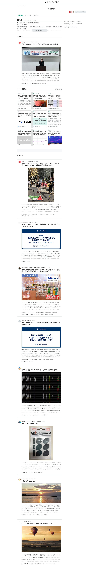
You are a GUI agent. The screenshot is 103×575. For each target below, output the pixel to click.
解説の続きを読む (39, 30)
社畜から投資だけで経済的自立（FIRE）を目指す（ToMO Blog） (34, 267)
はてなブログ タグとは (68, 23)
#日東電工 (29, 83)
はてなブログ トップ (21, 5)
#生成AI (30, 361)
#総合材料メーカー (31, 312)
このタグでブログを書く (80, 11)
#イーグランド (25, 563)
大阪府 (30, 26)
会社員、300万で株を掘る (27, 320)
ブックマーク (21, 93)
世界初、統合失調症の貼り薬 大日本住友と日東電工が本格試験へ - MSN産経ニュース (24, 97)
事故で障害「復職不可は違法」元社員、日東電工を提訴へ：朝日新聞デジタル (39, 97)
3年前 (43, 421)
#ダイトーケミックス (50, 563)
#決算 (28, 261)
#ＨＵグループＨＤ (31, 514)
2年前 (33, 320)
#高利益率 (54, 312)
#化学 (51, 314)
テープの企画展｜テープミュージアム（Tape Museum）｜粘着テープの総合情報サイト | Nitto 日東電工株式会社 (39, 115)
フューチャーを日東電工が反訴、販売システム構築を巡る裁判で (24, 115)
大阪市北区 (35, 26)
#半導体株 (34, 359)
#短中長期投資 (35, 415)
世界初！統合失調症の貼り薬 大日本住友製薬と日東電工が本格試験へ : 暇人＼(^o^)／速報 (24, 133)
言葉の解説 (20, 15)
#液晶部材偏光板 (40, 312)
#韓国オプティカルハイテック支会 (29, 214)
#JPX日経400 (32, 314)
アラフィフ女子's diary (26, 367)
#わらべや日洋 (44, 514)
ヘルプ (75, 23)
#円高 (30, 359)
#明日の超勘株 (45, 359)
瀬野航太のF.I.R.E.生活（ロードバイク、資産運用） (31, 421)
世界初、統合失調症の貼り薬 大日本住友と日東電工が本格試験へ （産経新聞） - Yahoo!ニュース (54, 115)
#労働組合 (24, 216)
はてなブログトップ (68, 24)
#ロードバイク (25, 472)
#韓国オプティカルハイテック (39, 83)
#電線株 (39, 359)
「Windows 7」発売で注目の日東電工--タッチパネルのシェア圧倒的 (54, 133)
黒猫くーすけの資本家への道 (27, 479)
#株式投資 (24, 415)
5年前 (35, 479)
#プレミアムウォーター (39, 563)
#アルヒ (38, 514)
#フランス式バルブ (38, 472)
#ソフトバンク (25, 361)
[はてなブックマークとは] (25, 89)
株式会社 (24, 26)
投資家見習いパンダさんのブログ (28, 222)
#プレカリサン (30, 216)
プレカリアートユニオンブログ (28, 42)
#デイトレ (29, 415)
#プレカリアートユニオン (49, 214)
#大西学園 (24, 83)
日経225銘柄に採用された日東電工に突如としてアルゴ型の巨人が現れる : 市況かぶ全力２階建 (39, 133)
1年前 (36, 222)
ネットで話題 (28, 15)
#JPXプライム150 (40, 314)
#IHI (41, 415)
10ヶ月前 (36, 161)
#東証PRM (47, 314)
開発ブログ (79, 23)
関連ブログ (36, 15)
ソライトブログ (25, 521)
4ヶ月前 (35, 42)
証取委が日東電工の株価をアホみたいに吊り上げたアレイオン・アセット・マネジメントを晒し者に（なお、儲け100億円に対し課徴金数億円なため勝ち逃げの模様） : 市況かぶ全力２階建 (54, 97)
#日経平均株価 (25, 314)
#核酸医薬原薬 (48, 312)
